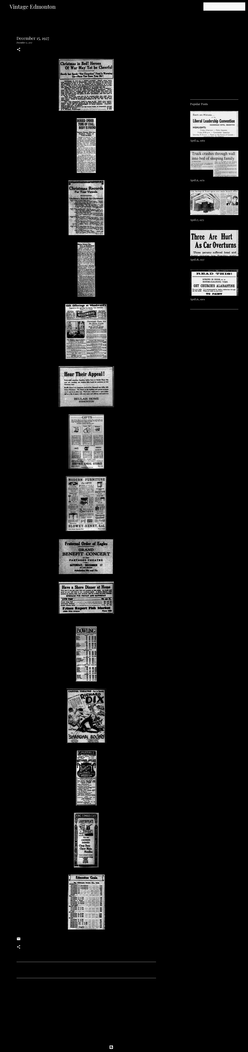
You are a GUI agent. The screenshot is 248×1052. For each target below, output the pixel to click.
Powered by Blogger (124, 1047)
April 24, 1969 (197, 140)
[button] (19, 49)
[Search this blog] (227, 6)
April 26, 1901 (197, 299)
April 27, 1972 (197, 220)
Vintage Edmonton (33, 6)
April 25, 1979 (197, 180)
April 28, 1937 (197, 259)
